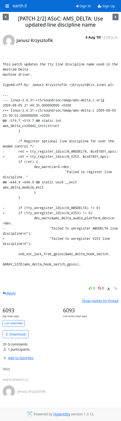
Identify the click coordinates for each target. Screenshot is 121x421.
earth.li (20, 6)
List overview (14, 323)
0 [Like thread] (92, 288)
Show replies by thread (100, 300)
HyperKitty (61, 414)
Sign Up (106, 6)
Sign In (83, 6)
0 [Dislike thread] (101, 288)
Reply (9, 293)
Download (15, 334)
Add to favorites (18, 358)
